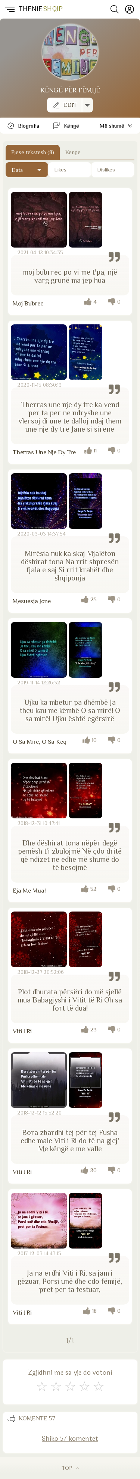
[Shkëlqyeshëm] (98, 1386)
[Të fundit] (27, 169)
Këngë (73, 152)
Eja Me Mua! (29, 890)
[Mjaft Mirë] (84, 1386)
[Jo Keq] (56, 1386)
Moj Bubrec (28, 303)
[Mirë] (70, 1386)
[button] (9, 9)
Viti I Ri (22, 1031)
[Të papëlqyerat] (112, 169)
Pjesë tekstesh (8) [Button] (32, 152)
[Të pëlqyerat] (70, 169)
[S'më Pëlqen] (42, 1386)
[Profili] (129, 9)
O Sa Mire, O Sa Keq (39, 741)
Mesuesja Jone (32, 601)
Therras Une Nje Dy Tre (44, 452)
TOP (70, 1468)
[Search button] (114, 9)
